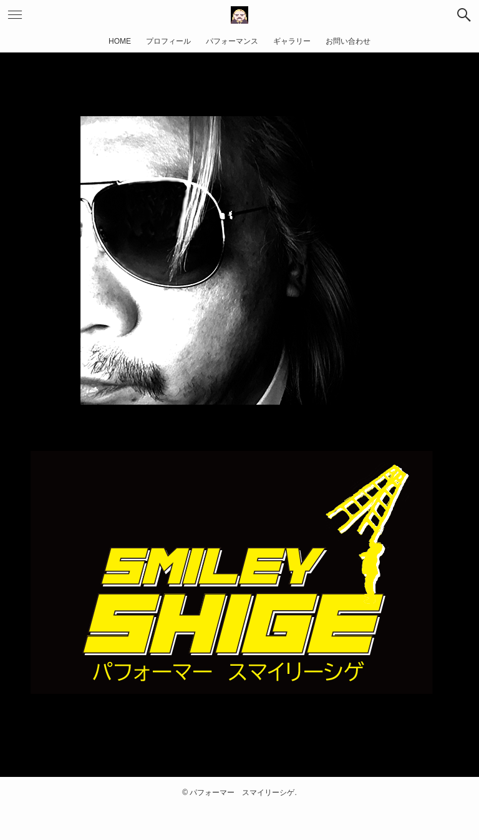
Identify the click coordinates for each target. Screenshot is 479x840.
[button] (464, 15)
